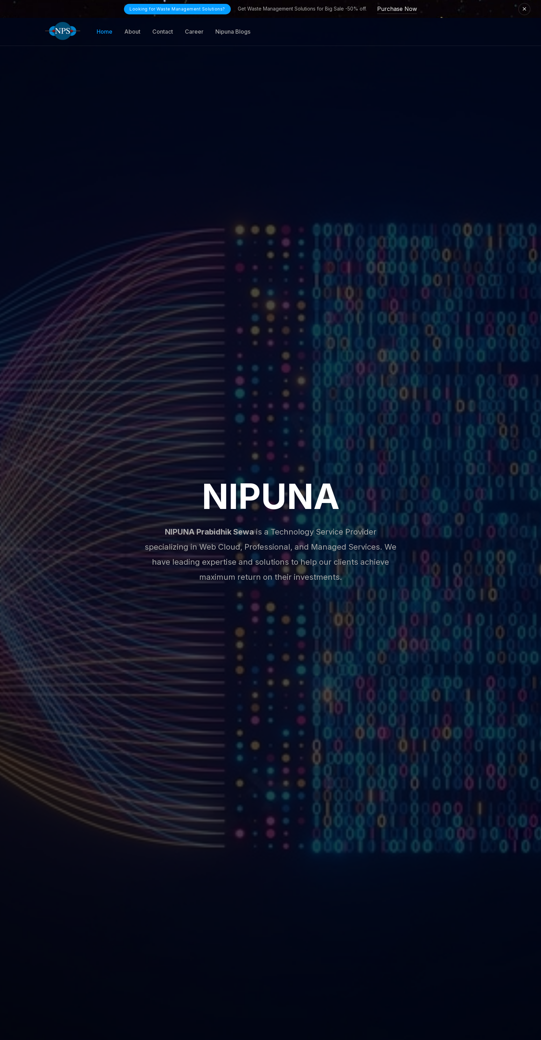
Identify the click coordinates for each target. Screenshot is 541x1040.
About (132, 31)
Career (194, 31)
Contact (162, 31)
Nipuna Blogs (232, 31)
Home (104, 31)
